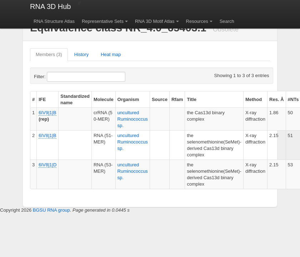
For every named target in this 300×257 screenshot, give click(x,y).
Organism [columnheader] (128, 99)
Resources (197, 21)
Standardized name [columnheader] (75, 99)
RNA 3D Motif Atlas (155, 21)
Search (227, 21)
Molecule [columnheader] (104, 99)
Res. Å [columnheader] (276, 99)
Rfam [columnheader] (177, 99)
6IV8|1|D (47, 164)
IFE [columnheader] (42, 99)
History (81, 54)
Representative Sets (103, 21)
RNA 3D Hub (50, 6)
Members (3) (49, 54)
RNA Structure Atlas (54, 21)
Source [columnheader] (160, 99)
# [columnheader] (33, 99)
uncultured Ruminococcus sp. (133, 119)
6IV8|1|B (47, 135)
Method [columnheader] (253, 99)
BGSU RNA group (51, 210)
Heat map (111, 54)
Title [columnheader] (191, 99)
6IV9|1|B (47, 112)
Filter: (57, 77)
